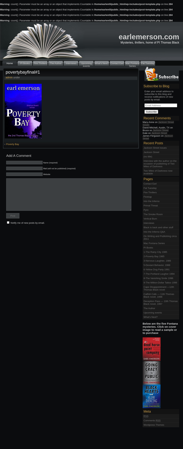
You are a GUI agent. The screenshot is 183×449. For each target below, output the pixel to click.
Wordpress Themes (154, 424)
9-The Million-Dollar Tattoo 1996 (160, 282)
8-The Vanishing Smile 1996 (158, 278)
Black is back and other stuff (158, 227)
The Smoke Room (153, 214)
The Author (56, 63)
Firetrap (148, 196)
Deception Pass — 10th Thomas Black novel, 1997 (161, 302)
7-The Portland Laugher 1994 (159, 273)
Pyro (146, 210)
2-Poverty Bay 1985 (154, 256)
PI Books (25, 63)
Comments (152, 420)
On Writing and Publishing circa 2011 (160, 237)
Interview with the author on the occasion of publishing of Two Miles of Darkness (160, 164)
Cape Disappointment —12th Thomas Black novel (159, 288)
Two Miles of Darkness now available (158, 172)
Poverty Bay (12, 144)
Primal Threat (151, 205)
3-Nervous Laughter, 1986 (157, 260)
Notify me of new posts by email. (28, 222)
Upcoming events (86, 64)
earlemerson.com (149, 37)
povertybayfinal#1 (23, 72)
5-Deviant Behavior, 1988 (157, 265)
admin (9, 77)
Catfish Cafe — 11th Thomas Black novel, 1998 (159, 295)
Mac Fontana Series (132, 64)
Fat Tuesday (147, 63)
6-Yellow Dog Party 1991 (157, 269)
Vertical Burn (150, 218)
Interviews (71, 63)
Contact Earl (117, 63)
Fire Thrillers (40, 63)
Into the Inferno (151, 201)
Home (10, 63)
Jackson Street (161, 130)
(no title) (148, 156)
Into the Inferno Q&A (154, 231)
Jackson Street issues (158, 123)
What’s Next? (102, 63)
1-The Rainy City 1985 (155, 252)
